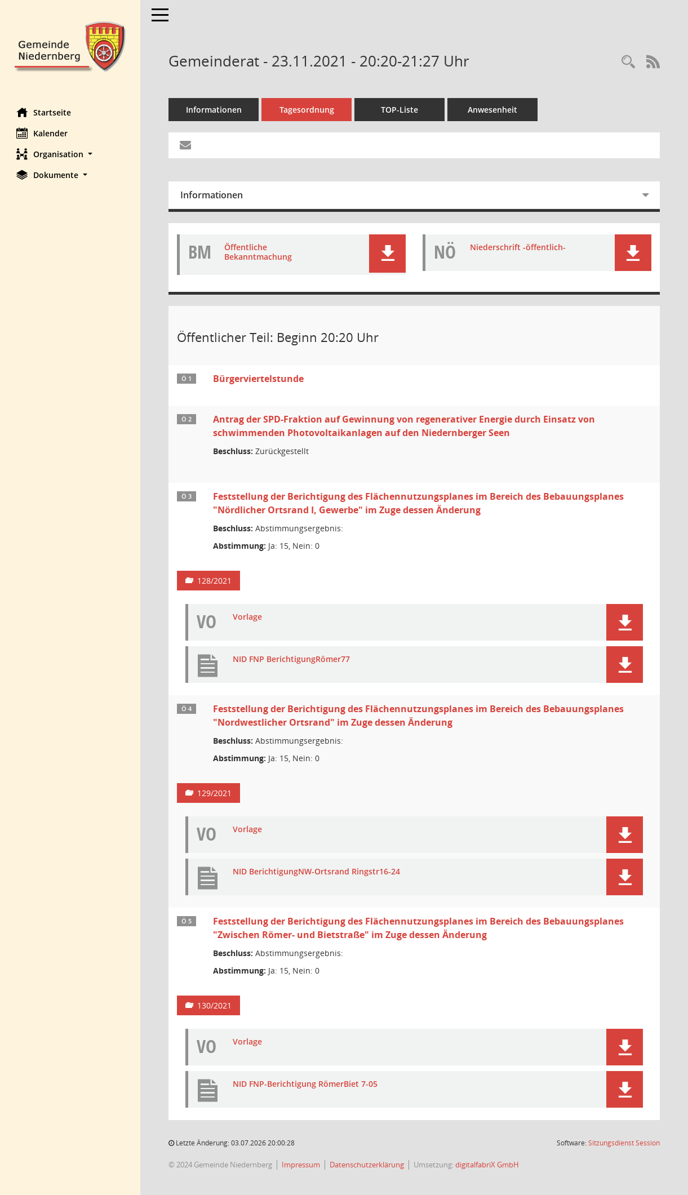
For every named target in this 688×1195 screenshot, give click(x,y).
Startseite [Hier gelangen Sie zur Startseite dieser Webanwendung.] (44, 112)
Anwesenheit (493, 109)
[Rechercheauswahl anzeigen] (628, 62)
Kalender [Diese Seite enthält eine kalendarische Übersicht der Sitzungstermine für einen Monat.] (42, 133)
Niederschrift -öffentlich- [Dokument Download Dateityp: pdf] (518, 247)
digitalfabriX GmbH (488, 1165)
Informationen (214, 109)
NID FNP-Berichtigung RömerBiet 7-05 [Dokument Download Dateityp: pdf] (305, 1084)
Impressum (301, 1165)
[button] (70, 154)
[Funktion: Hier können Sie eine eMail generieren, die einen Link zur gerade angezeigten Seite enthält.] (186, 145)
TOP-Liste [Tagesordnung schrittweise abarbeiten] (400, 109)
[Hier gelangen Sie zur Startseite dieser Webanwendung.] (70, 45)
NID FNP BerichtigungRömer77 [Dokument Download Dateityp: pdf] (291, 659)
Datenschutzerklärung (367, 1165)
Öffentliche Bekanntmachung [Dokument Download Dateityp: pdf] (258, 252)
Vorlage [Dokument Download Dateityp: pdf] (248, 617)
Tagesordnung (307, 109)
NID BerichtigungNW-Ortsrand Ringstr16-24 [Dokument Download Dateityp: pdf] (317, 872)
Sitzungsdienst (624, 1143)
